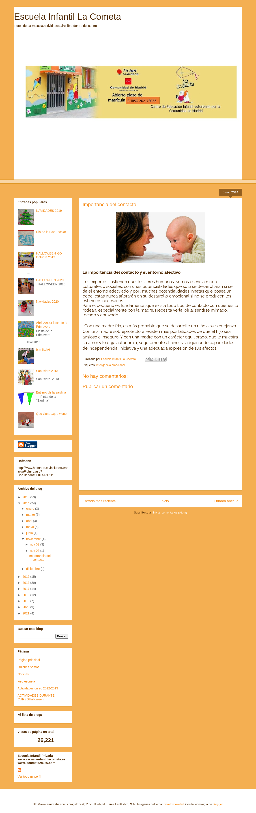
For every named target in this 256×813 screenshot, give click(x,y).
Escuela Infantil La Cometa (67, 16)
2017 (26, 588)
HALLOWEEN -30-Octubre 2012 (49, 255)
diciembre (33, 569)
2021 (26, 613)
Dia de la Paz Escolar (51, 232)
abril (29, 521)
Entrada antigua (226, 501)
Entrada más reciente (99, 501)
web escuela (26, 681)
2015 (26, 576)
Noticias (23, 674)
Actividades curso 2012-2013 (38, 688)
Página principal (29, 660)
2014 (26, 503)
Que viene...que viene (51, 413)
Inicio (165, 501)
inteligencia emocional (110, 365)
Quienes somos (28, 667)
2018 (26, 595)
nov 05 (35, 550)
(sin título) (43, 349)
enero (30, 508)
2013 (26, 497)
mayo (30, 527)
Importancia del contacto (40, 557)
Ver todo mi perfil (29, 776)
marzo (31, 514)
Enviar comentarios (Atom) (170, 512)
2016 (26, 582)
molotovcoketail (173, 804)
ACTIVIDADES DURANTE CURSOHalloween (36, 697)
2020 (26, 607)
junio (30, 533)
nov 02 (35, 544)
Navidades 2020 (47, 301)
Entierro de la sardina (51, 392)
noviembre (34, 539)
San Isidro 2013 (47, 371)
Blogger (218, 804)
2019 (26, 601)
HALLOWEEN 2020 (50, 280)
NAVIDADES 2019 (49, 210)
